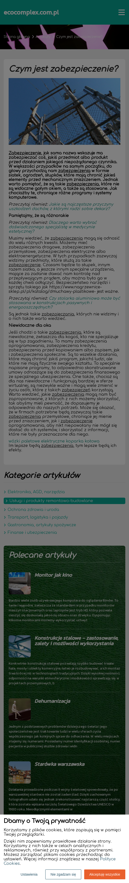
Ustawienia (29, 874)
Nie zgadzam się (63, 874)
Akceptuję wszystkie (104, 874)
